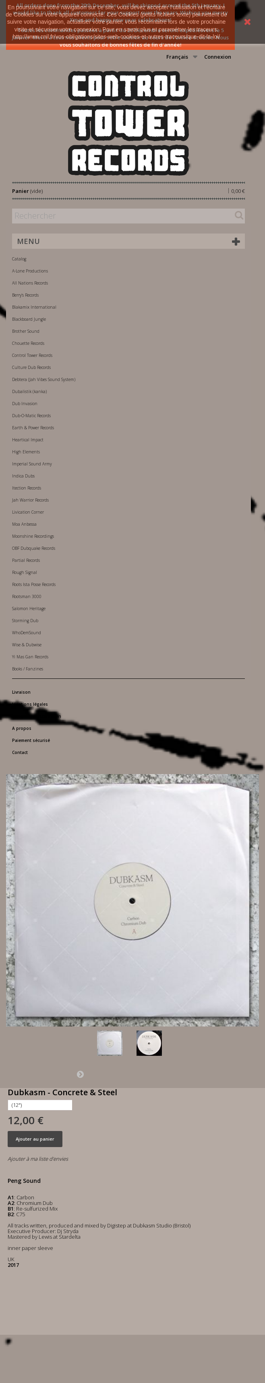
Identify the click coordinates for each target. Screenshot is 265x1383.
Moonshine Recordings (33, 536)
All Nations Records (30, 283)
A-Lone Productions (30, 271)
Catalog (19, 259)
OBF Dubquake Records (33, 548)
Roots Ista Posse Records (34, 584)
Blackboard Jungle (29, 319)
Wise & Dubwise (26, 644)
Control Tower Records (32, 355)
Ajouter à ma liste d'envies (38, 1158)
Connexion (217, 56)
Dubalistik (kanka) (29, 391)
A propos (21, 728)
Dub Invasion (24, 403)
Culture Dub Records (31, 367)
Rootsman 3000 (26, 596)
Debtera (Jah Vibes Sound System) (43, 379)
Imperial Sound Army (32, 464)
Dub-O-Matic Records (31, 415)
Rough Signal (24, 572)
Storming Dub (25, 620)
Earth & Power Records (33, 427)
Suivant (80, 1074)
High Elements (26, 452)
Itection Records (26, 488)
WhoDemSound (26, 632)
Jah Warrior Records (30, 500)
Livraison (21, 692)
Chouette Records (28, 343)
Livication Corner (28, 512)
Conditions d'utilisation (36, 716)
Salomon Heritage (29, 608)
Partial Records (26, 560)
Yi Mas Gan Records (30, 657)
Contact (20, 752)
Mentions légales (30, 704)
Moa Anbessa (24, 524)
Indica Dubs (23, 476)
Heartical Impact (27, 440)
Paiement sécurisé (31, 740)
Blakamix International (34, 307)
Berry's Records (25, 295)
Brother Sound (25, 331)
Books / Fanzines (27, 669)
